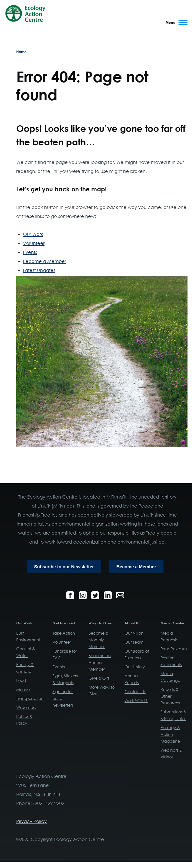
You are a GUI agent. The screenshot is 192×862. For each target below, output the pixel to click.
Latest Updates (39, 270)
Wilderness (26, 707)
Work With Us (136, 700)
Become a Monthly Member (98, 640)
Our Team (134, 642)
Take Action (63, 633)
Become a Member (44, 261)
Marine (23, 689)
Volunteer (33, 243)
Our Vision (134, 633)
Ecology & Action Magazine (170, 734)
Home (21, 52)
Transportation (30, 698)
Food (21, 680)
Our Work (33, 234)
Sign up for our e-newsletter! (62, 698)
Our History (134, 666)
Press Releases (173, 648)
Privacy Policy (31, 821)
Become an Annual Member (99, 662)
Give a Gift (98, 678)
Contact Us (135, 691)
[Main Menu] (175, 22)
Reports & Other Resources (170, 696)
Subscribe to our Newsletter (64, 566)
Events (30, 252)
